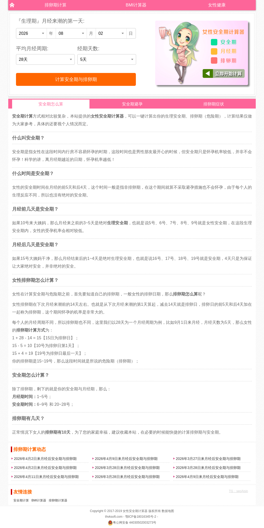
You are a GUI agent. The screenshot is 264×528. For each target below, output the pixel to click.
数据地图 (168, 511)
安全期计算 (21, 500)
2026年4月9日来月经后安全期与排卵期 (126, 459)
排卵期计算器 (58, 500)
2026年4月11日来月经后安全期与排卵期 (46, 477)
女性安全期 (130, 511)
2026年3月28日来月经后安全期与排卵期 (127, 468)
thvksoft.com (113, 516)
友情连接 (22, 491)
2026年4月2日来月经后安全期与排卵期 (45, 459)
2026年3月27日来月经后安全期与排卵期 (208, 459)
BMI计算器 (136, 5)
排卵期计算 (56, 5)
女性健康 (217, 5)
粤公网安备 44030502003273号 (132, 522)
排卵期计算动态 (29, 449)
